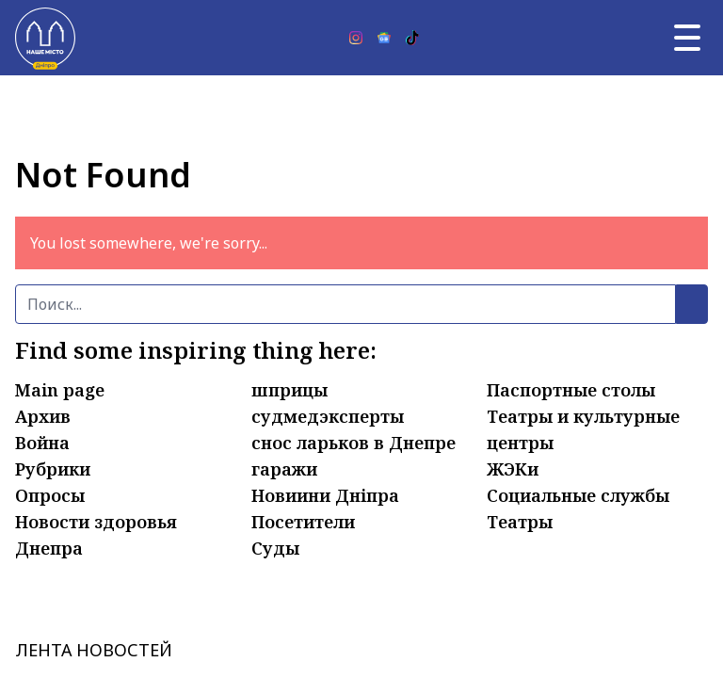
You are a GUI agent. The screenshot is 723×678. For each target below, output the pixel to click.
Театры (520, 521)
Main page (59, 390)
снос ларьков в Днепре (353, 442)
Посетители (303, 521)
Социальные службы (578, 495)
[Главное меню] (687, 38)
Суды (275, 548)
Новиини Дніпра (325, 495)
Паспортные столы (571, 390)
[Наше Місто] (45, 38)
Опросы (50, 495)
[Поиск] (345, 304)
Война (42, 442)
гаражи (284, 469)
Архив (43, 416)
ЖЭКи (512, 469)
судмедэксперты (327, 416)
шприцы (289, 390)
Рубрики (52, 469)
